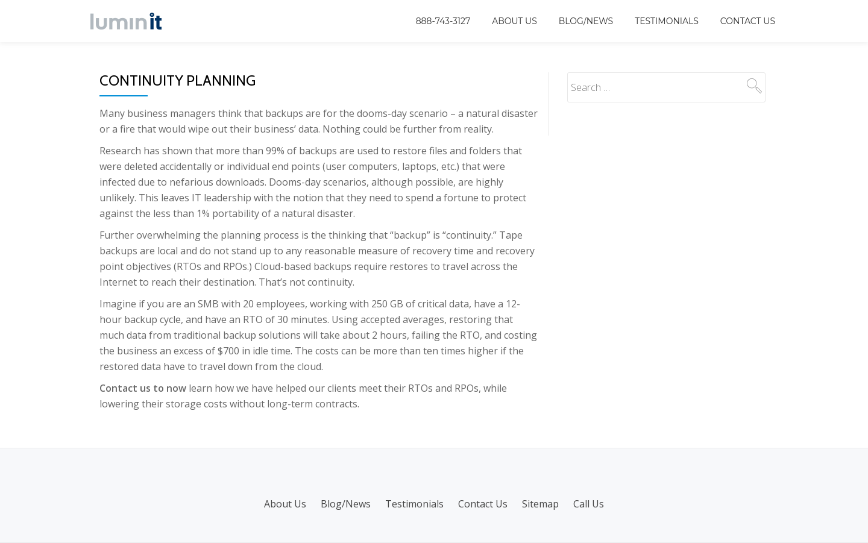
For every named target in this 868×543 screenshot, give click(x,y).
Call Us (588, 503)
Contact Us (747, 21)
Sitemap (540, 503)
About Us (514, 21)
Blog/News (586, 21)
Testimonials (667, 21)
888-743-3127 (443, 21)
